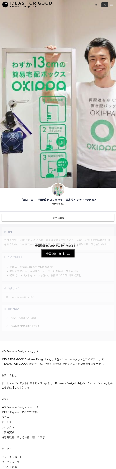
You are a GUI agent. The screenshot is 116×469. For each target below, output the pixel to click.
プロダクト (8, 427)
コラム (5, 417)
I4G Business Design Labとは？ (20, 407)
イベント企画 (9, 467)
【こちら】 (18, 387)
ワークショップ (10, 462)
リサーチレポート (12, 457)
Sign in (104, 4)
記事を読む (58, 218)
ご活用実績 (8, 432)
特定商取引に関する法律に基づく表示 (23, 437)
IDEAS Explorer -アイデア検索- (20, 412)
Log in (96, 4)
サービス (7, 422)
